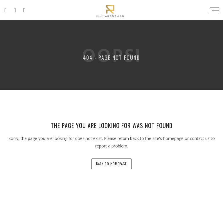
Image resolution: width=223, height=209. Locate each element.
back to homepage (111, 163)
